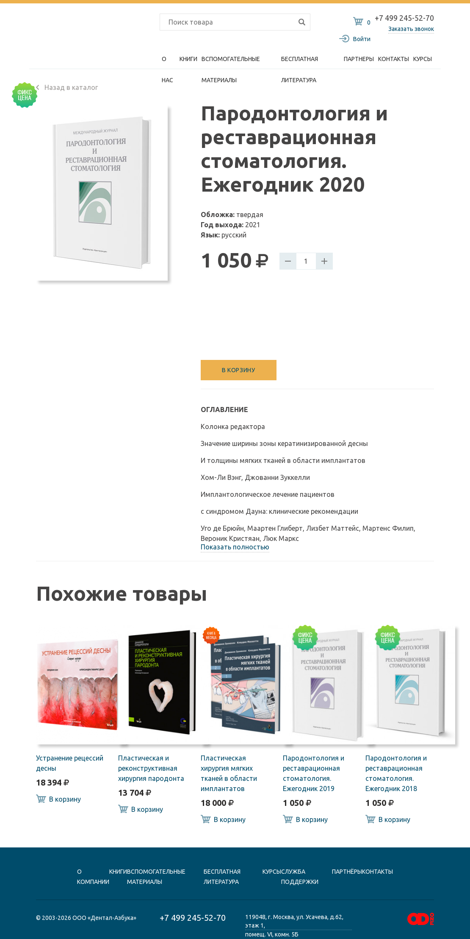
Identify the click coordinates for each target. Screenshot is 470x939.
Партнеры (359, 59)
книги (118, 871)
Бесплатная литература (299, 63)
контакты (377, 871)
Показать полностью (235, 547)
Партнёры (347, 871)
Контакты (393, 59)
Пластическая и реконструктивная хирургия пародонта (151, 768)
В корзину (238, 370)
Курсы (422, 59)
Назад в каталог (67, 87)
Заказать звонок (411, 28)
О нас (167, 63)
